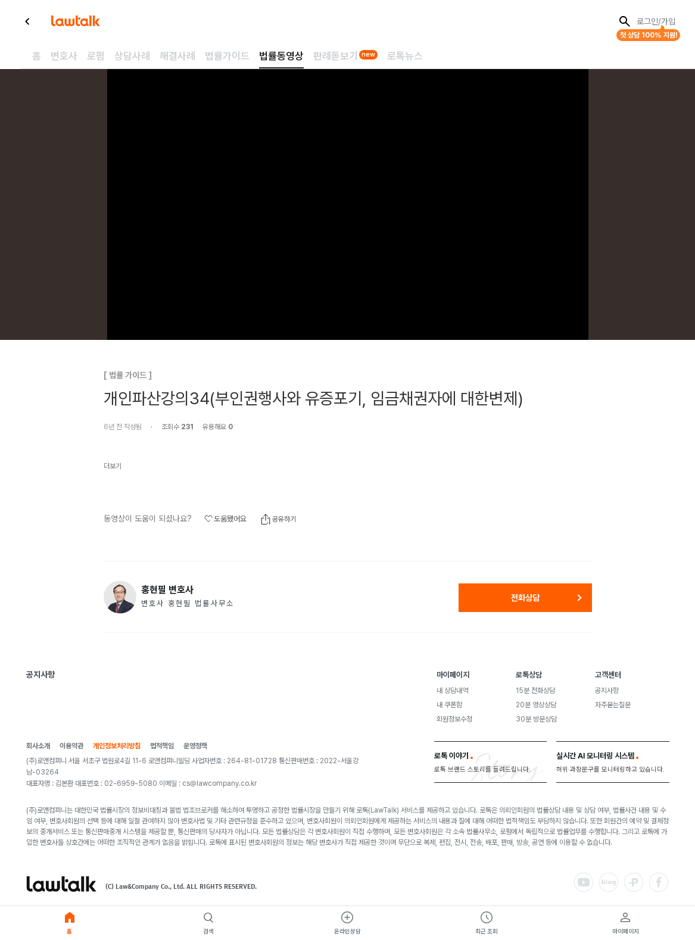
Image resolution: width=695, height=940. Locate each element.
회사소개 (38, 746)
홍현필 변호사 (167, 590)
